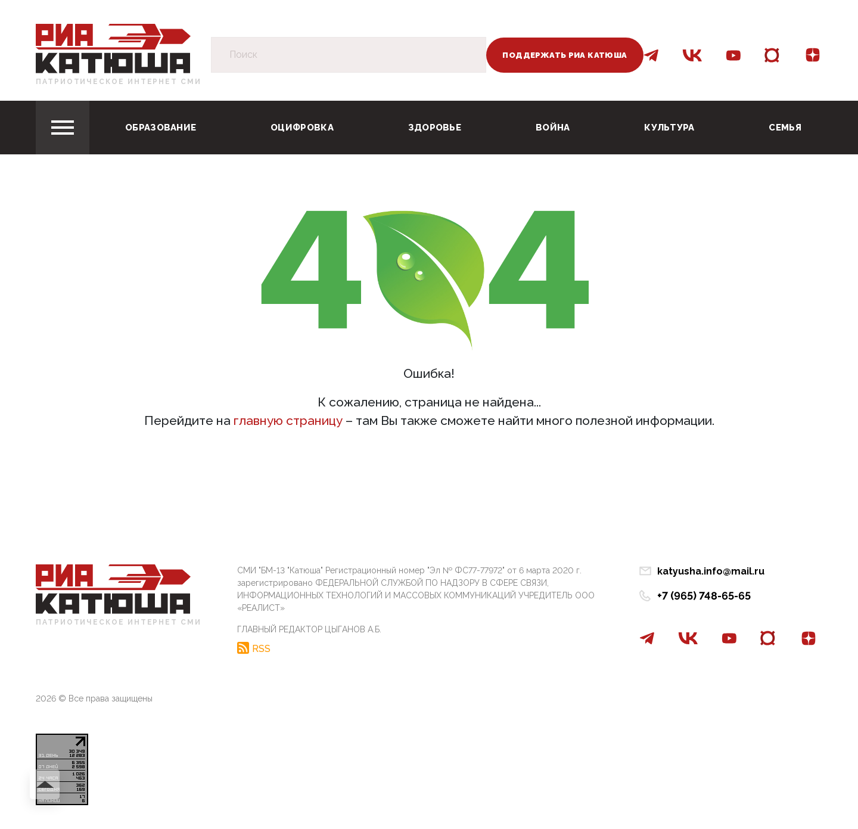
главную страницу (288, 420)
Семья (785, 127)
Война (553, 127)
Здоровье (434, 127)
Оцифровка (302, 127)
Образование (160, 127)
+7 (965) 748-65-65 (704, 595)
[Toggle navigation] (62, 127)
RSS (261, 648)
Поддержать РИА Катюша (564, 55)
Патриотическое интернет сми (118, 81)
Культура (669, 127)
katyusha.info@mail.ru (710, 571)
